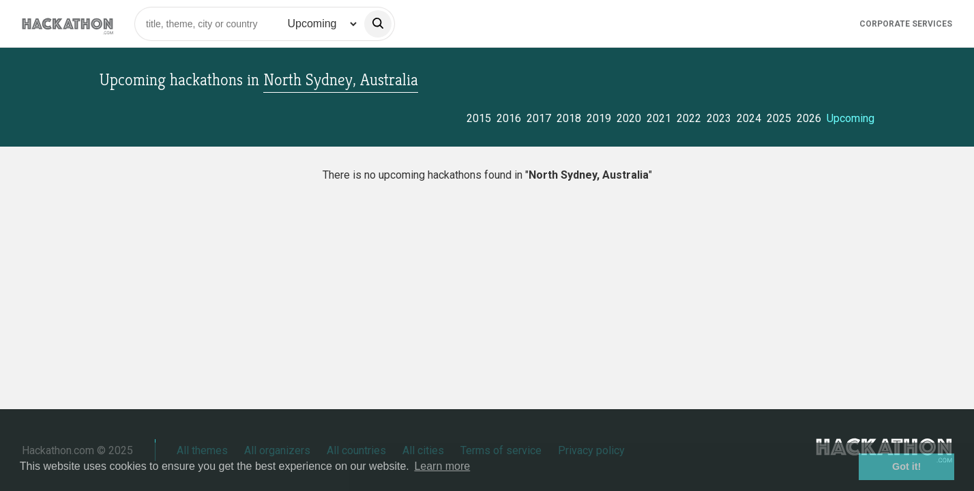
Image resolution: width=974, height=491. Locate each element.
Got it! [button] (906, 466)
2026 (809, 118)
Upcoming (850, 118)
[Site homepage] (67, 23)
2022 (689, 118)
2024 (749, 118)
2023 (719, 118)
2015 (479, 118)
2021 (659, 118)
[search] (378, 24)
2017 (539, 118)
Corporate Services (905, 24)
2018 (569, 118)
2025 (779, 118)
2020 (629, 118)
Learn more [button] (442, 466)
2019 (599, 118)
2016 (509, 118)
